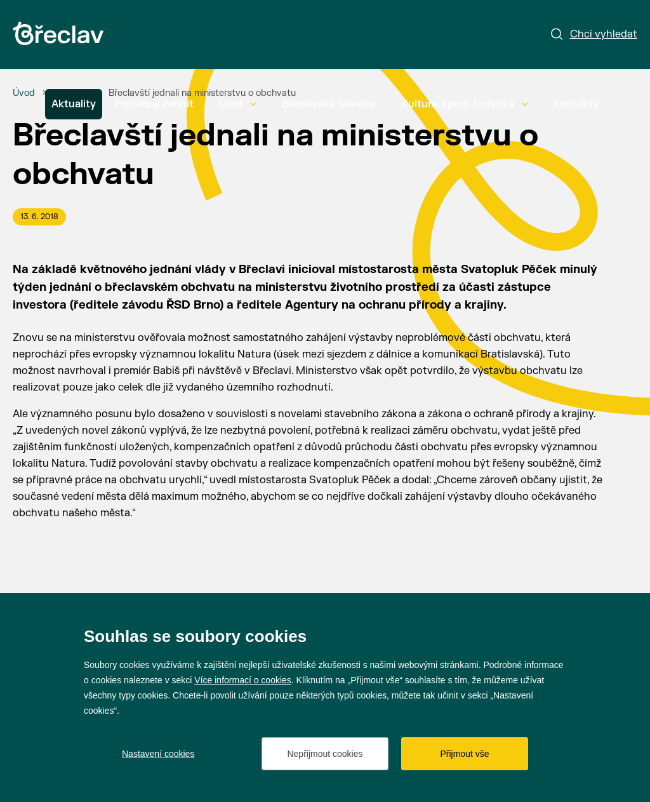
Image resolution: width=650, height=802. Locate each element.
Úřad (237, 104)
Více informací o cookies (242, 680)
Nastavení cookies (158, 754)
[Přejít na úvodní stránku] (58, 33)
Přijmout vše (464, 754)
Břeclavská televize (329, 104)
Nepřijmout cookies (324, 754)
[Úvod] (24, 93)
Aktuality (73, 104)
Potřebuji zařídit (154, 104)
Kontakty (576, 104)
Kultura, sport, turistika (464, 104)
